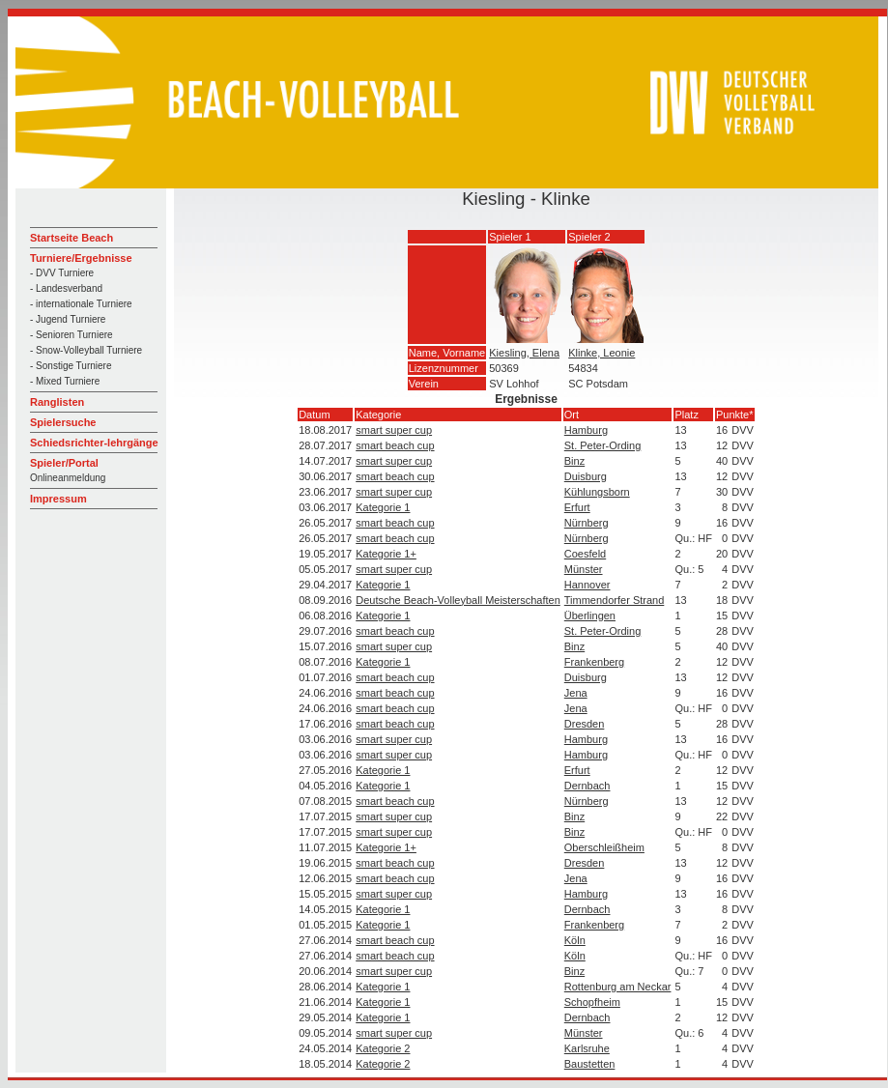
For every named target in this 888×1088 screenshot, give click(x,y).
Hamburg (586, 430)
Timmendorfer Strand (614, 600)
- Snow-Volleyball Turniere (86, 350)
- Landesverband (66, 288)
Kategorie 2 (383, 1048)
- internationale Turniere (81, 304)
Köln (575, 940)
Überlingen (590, 615)
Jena (575, 693)
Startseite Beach (71, 237)
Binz (574, 461)
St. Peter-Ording (602, 445)
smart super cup (394, 430)
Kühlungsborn (597, 492)
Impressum (58, 498)
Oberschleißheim (604, 847)
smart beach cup (395, 445)
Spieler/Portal (64, 463)
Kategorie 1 (383, 507)
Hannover (587, 584)
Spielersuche (63, 422)
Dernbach (587, 785)
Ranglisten (57, 402)
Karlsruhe (587, 1048)
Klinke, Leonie (601, 352)
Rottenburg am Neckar (618, 986)
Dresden (584, 724)
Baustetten (590, 1064)
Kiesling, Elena (524, 352)
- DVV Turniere (62, 273)
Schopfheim (592, 1002)
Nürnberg (586, 523)
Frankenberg (594, 662)
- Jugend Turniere (67, 319)
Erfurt (577, 507)
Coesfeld (585, 553)
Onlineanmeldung (67, 477)
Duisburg (585, 476)
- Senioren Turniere (71, 334)
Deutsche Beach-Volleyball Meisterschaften (458, 600)
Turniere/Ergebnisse (81, 258)
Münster (583, 569)
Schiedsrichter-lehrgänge (94, 442)
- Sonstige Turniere (71, 365)
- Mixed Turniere (65, 381)
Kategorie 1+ (386, 553)
